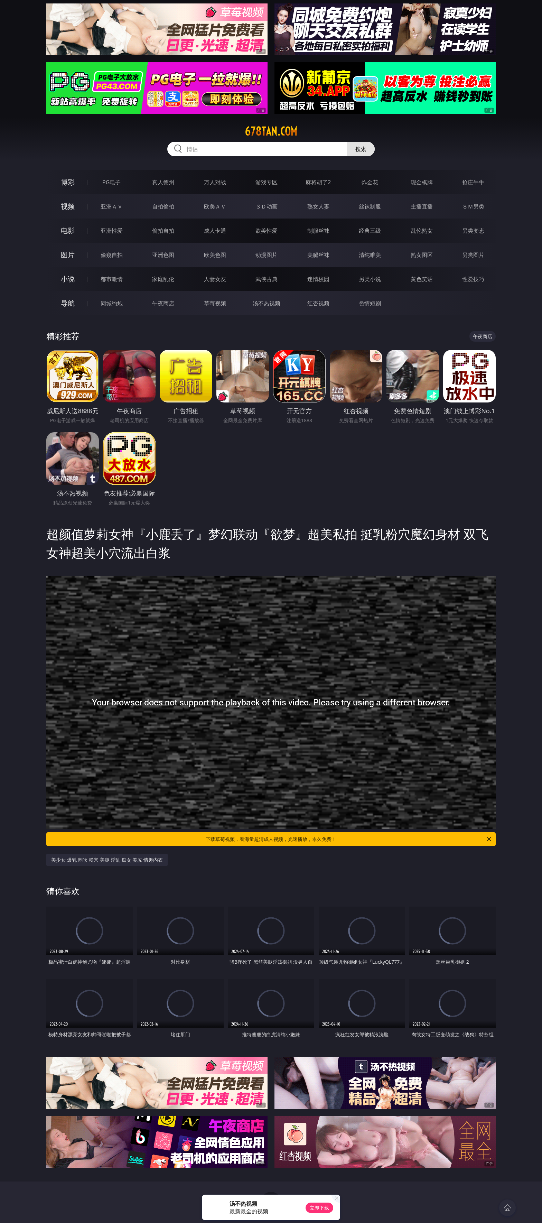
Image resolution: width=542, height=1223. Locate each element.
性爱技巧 (473, 279)
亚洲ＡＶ (112, 206)
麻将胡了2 (318, 182)
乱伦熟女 (422, 230)
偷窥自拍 (112, 255)
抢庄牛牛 (473, 182)
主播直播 (422, 206)
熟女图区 (422, 255)
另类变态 (473, 230)
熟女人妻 (318, 206)
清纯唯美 (370, 255)
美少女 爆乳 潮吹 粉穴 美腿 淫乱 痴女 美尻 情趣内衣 (107, 859)
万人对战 (215, 182)
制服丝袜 (318, 230)
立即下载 (319, 1207)
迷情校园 (318, 279)
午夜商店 (163, 303)
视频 (68, 206)
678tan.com (271, 131)
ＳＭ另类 (473, 206)
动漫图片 (266, 255)
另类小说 (370, 279)
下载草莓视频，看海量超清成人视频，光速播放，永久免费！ (349, 839)
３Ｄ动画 (266, 206)
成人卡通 (215, 230)
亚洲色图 (163, 255)
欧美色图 (215, 255)
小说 (68, 279)
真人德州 (163, 182)
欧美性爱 (266, 230)
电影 (68, 230)
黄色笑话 (422, 279)
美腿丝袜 (318, 255)
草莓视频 (215, 303)
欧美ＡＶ (215, 206)
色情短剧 (370, 303)
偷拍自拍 (163, 230)
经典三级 (370, 230)
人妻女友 (215, 279)
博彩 (68, 182)
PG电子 (111, 182)
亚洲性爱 (112, 230)
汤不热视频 (266, 303)
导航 (68, 303)
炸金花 (370, 182)
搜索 (360, 149)
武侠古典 (266, 279)
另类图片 (473, 255)
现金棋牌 (422, 182)
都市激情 (112, 279)
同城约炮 (112, 303)
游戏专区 (266, 182)
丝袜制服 (370, 206)
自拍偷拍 (163, 206)
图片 (68, 254)
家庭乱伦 (163, 279)
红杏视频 (318, 303)
